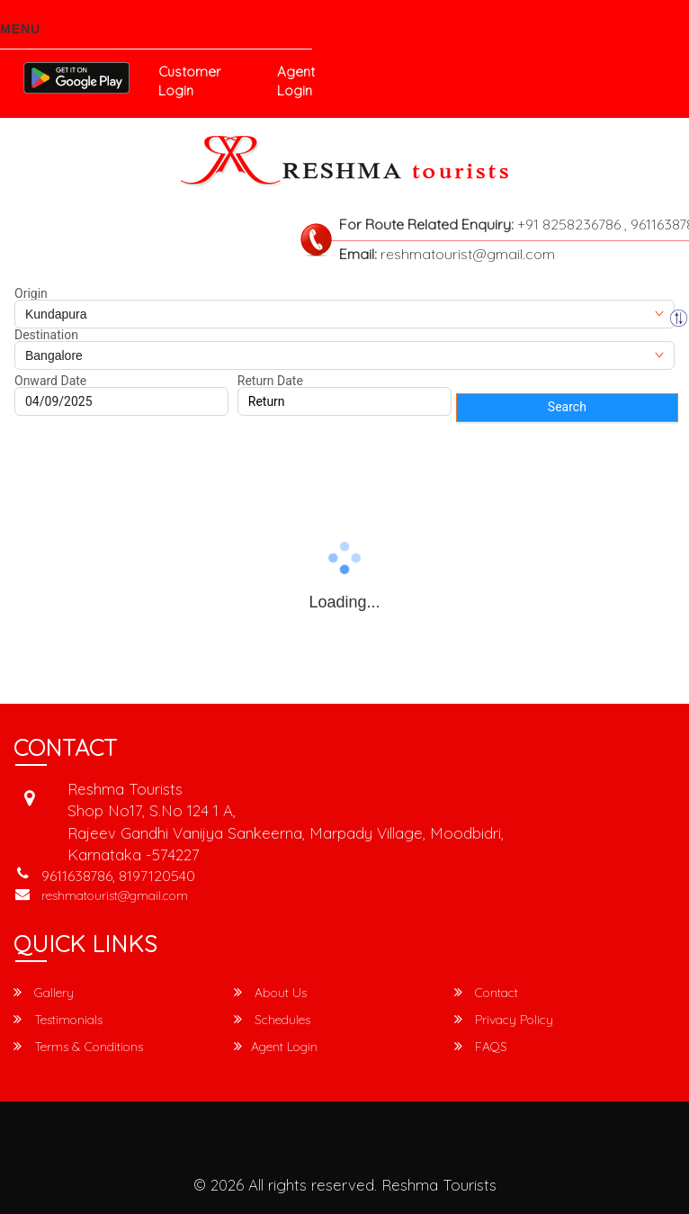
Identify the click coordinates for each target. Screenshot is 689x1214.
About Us (270, 993)
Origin (31, 293)
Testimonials (58, 1020)
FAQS (480, 1047)
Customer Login (189, 81)
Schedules (272, 1020)
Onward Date (50, 380)
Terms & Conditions (78, 1047)
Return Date (270, 380)
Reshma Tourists (439, 1184)
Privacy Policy (503, 1020)
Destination (46, 334)
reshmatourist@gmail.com (114, 895)
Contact (486, 993)
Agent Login (296, 81)
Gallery (43, 993)
